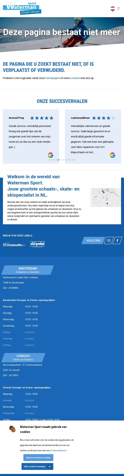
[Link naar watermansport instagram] (109, 240)
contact (75, 78)
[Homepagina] (22, 8)
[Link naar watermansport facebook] (117, 240)
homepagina (53, 78)
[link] (14, 244)
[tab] (49, 159)
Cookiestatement (58, 450)
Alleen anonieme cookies (38, 457)
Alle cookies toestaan (34, 466)
